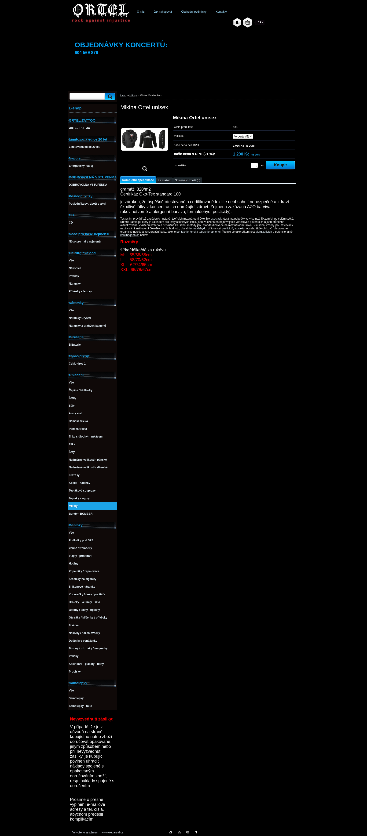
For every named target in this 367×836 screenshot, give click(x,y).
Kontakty (221, 11)
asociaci (216, 218)
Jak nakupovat (163, 11)
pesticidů (227, 228)
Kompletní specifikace (138, 180)
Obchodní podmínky (193, 11)
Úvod (123, 95)
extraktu (240, 228)
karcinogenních (129, 235)
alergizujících (264, 231)
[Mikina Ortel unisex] (144, 144)
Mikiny (133, 95)
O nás (140, 11)
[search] (109, 96)
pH (166, 228)
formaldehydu (197, 228)
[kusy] (254, 165)
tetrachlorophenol (209, 231)
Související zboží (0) (187, 180)
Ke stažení (164, 180)
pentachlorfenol (186, 231)
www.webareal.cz (112, 832)
